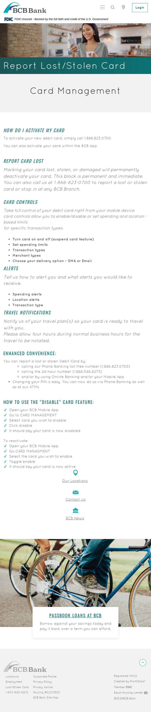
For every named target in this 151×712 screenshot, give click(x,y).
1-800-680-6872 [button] (17, 692)
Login (139, 7)
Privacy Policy (42, 681)
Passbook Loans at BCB (75, 616)
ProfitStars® (137, 681)
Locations (12, 676)
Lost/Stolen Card (17, 687)
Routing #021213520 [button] (46, 692)
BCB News (75, 518)
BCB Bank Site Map (45, 697)
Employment (14, 681)
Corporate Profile (47, 676)
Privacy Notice (43, 687)
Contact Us (76, 499)
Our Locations (75, 481)
